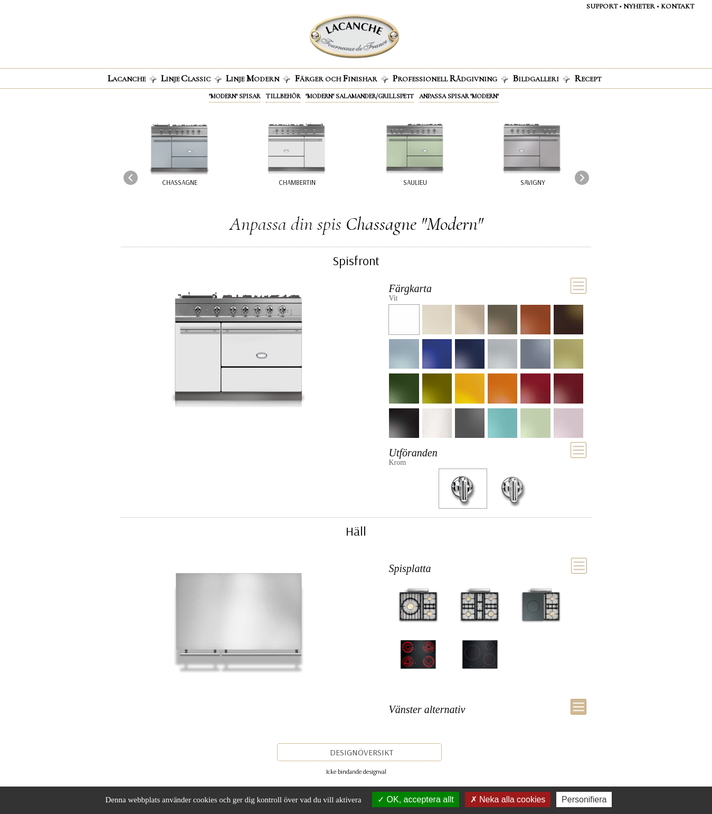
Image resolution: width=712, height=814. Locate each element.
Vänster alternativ (426, 709)
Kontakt (677, 6)
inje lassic (191, 78)
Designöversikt (361, 752)
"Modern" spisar (234, 96)
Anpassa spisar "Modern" (459, 96)
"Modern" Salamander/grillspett (360, 96)
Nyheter (639, 6)
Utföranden (412, 453)
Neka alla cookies (508, 799)
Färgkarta (409, 288)
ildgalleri (541, 78)
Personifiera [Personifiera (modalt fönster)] (584, 799)
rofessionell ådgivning (450, 78)
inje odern (258, 78)
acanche (132, 78)
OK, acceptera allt (415, 799)
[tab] (487, 291)
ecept (587, 78)
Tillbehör (282, 96)
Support (602, 6)
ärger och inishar (341, 78)
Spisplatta (410, 568)
